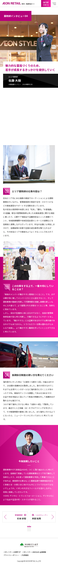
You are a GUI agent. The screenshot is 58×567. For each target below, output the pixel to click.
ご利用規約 (25, 555)
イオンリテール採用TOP (12, 552)
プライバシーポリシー (11, 555)
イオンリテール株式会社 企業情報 (34, 552)
